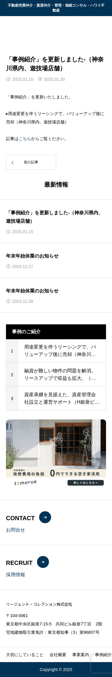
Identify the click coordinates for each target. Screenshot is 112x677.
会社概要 (58, 654)
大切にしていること (25, 654)
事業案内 (80, 654)
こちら (25, 138)
